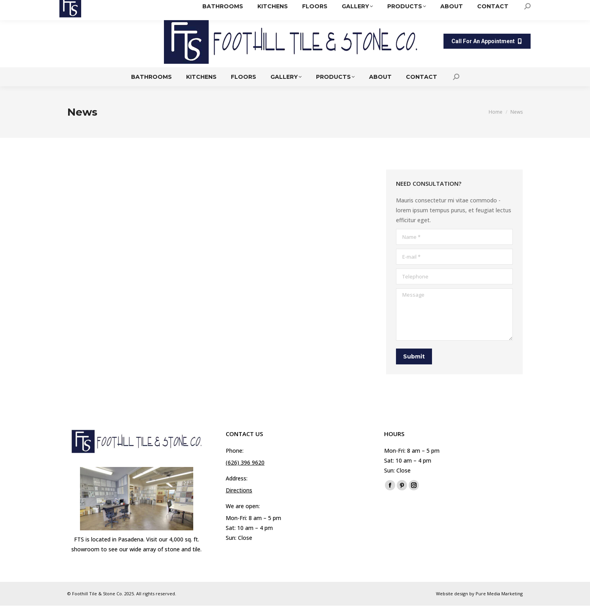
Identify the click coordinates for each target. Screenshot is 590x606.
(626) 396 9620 (314, 7)
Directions (361, 7)
